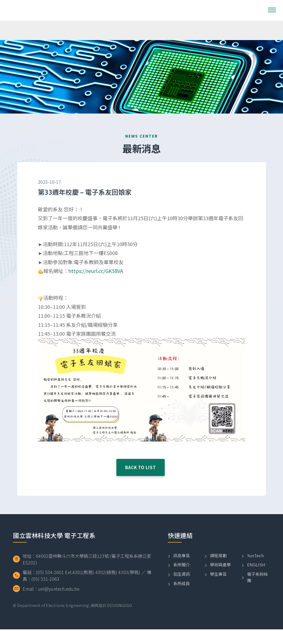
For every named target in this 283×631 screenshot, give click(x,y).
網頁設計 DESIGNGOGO (111, 607)
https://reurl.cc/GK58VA (95, 271)
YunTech (255, 562)
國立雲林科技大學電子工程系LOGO (32, 10)
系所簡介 (181, 571)
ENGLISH (256, 571)
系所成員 (181, 590)
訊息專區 (181, 562)
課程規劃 (218, 562)
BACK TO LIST (140, 482)
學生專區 (218, 581)
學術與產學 (220, 571)
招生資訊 (181, 581)
